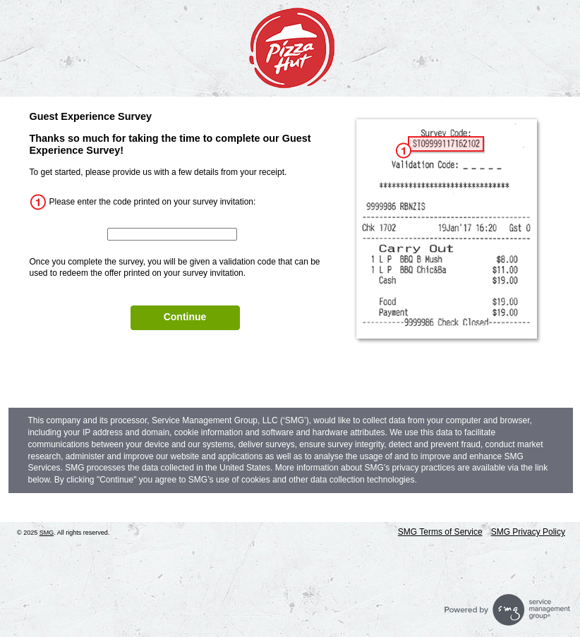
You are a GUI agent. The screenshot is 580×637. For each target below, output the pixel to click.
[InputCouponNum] (172, 234)
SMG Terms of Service (440, 532)
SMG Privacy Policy (528, 532)
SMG (47, 532)
